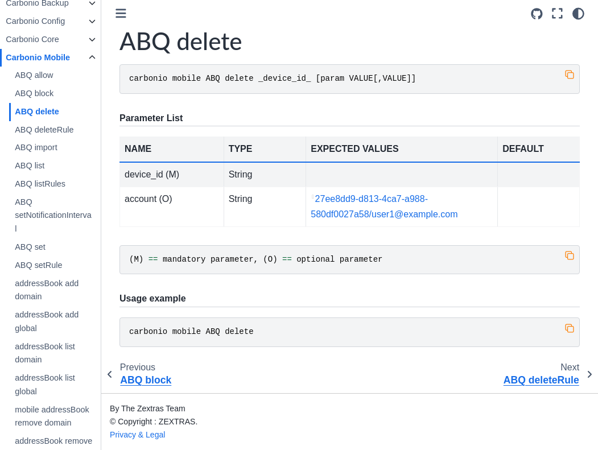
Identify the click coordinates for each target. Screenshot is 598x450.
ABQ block (52, 93)
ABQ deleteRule (62, 129)
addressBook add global (65, 321)
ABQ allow (52, 75)
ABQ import (54, 147)
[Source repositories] (536, 14)
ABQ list (48, 165)
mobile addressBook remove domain (70, 416)
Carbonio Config (53, 21)
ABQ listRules (58, 183)
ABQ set (48, 246)
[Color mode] (578, 13)
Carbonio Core (50, 39)
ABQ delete (55, 111)
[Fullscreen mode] (557, 13)
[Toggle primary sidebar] (139, 13)
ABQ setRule (56, 265)
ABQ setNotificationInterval (71, 215)
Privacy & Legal (155, 434)
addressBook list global (63, 384)
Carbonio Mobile (56, 57)
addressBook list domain (63, 353)
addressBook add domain (65, 290)
